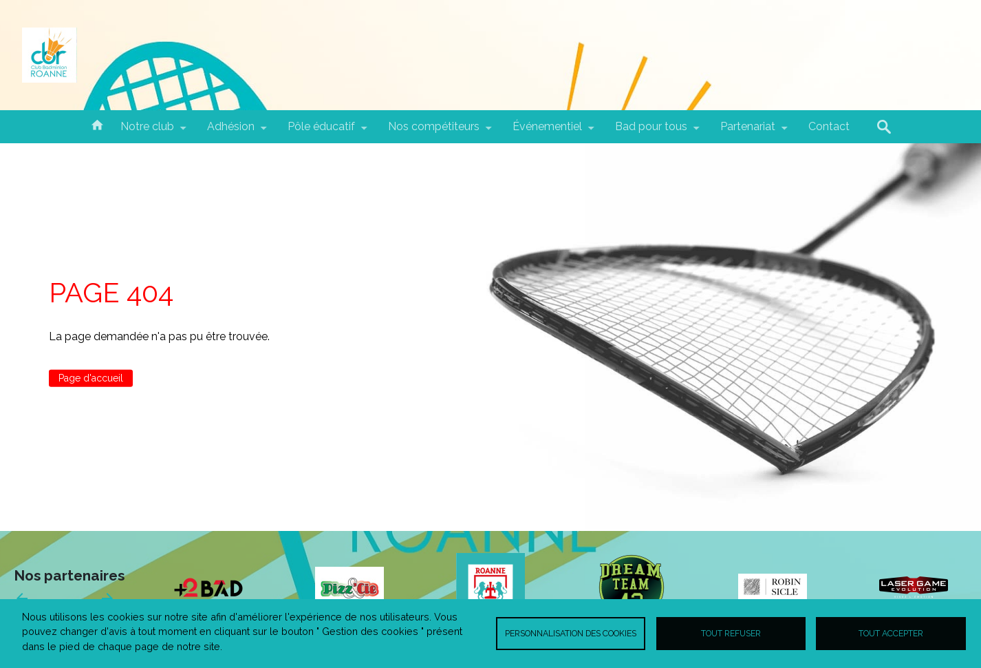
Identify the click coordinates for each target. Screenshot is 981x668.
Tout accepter (891, 633)
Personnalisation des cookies (570, 633)
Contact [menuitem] (829, 126)
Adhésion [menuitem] (231, 131)
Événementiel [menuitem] (547, 131)
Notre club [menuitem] (147, 131)
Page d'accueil (90, 378)
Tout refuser (731, 633)
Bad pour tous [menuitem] (651, 131)
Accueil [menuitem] (97, 124)
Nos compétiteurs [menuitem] (433, 131)
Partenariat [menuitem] (748, 131)
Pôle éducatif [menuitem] (321, 131)
